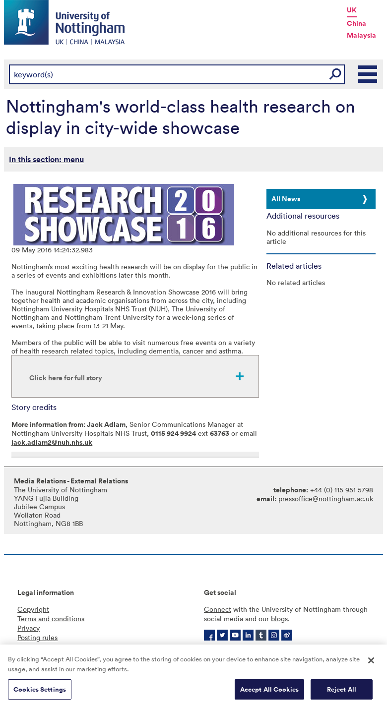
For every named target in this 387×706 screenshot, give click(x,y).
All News (285, 199)
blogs (279, 618)
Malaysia (361, 35)
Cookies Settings (39, 691)
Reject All (341, 691)
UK (352, 10)
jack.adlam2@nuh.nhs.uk (51, 442)
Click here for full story (65, 378)
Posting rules (37, 637)
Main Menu (368, 74)
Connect (217, 609)
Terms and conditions (50, 618)
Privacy (28, 628)
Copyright (33, 609)
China (356, 23)
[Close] (371, 662)
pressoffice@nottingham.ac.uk (325, 498)
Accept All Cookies (269, 691)
